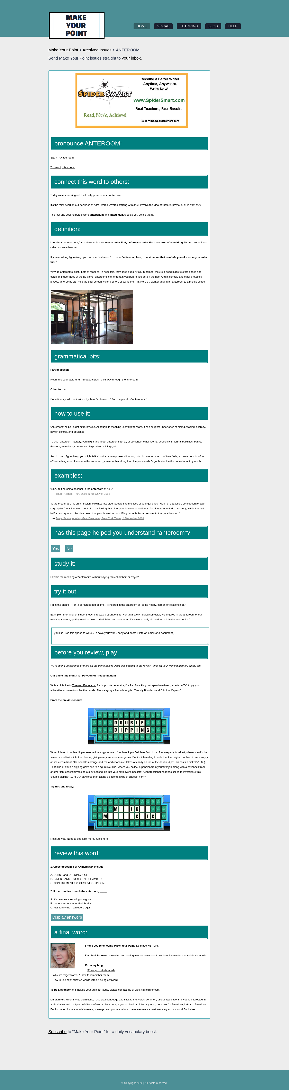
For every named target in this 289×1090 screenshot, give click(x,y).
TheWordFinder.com (84, 685)
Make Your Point (63, 50)
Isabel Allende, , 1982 (83, 493)
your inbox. (132, 58)
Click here (102, 838)
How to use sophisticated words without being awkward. (85, 979)
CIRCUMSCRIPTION (91, 883)
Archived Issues (97, 50)
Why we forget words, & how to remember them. (81, 975)
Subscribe (57, 1031)
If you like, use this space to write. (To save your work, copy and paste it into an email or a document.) (130, 636)
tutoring (189, 26)
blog (213, 26)
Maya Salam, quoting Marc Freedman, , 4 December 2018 (100, 518)
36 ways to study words (101, 970)
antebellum (97, 214)
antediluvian (117, 214)
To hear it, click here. (63, 167)
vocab (163, 26)
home (142, 26)
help (233, 26)
